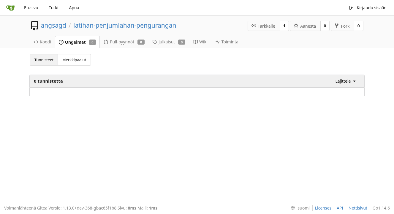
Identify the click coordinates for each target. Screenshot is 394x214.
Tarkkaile (263, 26)
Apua (74, 7)
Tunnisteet (43, 59)
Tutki (53, 7)
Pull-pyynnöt (124, 42)
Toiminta (226, 42)
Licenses (323, 208)
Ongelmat (77, 42)
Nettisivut (358, 208)
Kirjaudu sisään (368, 7)
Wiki (200, 42)
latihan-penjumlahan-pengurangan (124, 25)
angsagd (53, 25)
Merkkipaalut (74, 59)
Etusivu (31, 7)
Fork (341, 26)
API (340, 208)
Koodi (42, 42)
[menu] (344, 81)
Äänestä (305, 26)
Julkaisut (168, 42)
